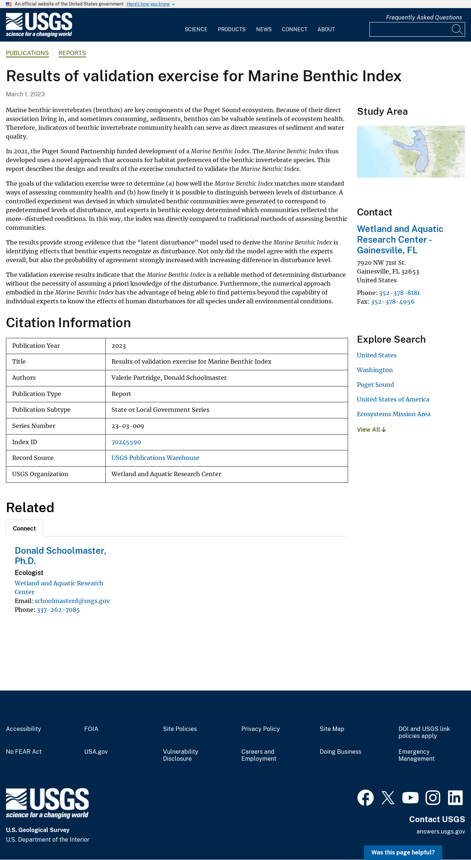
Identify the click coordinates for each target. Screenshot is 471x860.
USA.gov (96, 752)
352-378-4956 (393, 301)
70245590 (126, 442)
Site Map (332, 729)
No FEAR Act (24, 752)
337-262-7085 (58, 609)
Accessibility (23, 729)
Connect (294, 29)
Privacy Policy (260, 729)
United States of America (393, 399)
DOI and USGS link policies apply (424, 732)
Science (196, 29)
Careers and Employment (258, 755)
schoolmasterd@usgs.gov (72, 600)
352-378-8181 (399, 292)
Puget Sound (375, 384)
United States (377, 355)
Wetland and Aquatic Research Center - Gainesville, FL (400, 239)
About (326, 29)
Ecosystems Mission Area (394, 414)
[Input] (417, 29)
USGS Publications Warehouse (155, 457)
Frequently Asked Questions (424, 17)
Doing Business (340, 752)
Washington (375, 370)
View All (371, 429)
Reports (72, 53)
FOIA (91, 729)
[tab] (24, 528)
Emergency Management (417, 755)
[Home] (39, 35)
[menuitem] (196, 25)
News (264, 29)
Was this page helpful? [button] (403, 852)
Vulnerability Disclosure (180, 755)
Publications (27, 53)
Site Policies (180, 729)
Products (231, 29)
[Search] (457, 29)
